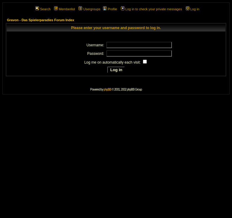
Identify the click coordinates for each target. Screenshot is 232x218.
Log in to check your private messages (151, 9)
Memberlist (64, 9)
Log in (192, 9)
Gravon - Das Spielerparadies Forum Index (40, 20)
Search (42, 9)
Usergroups (89, 9)
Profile (110, 9)
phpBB (107, 89)
